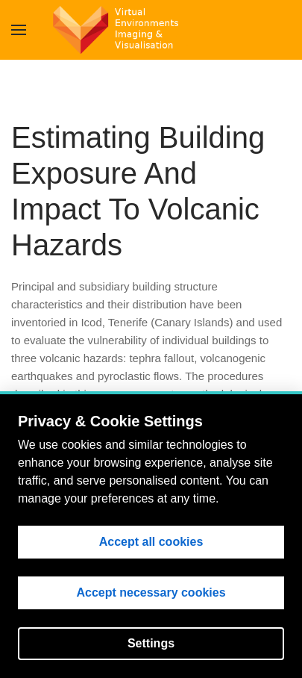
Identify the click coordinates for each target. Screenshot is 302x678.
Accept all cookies (151, 541)
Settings (151, 643)
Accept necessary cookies (150, 592)
